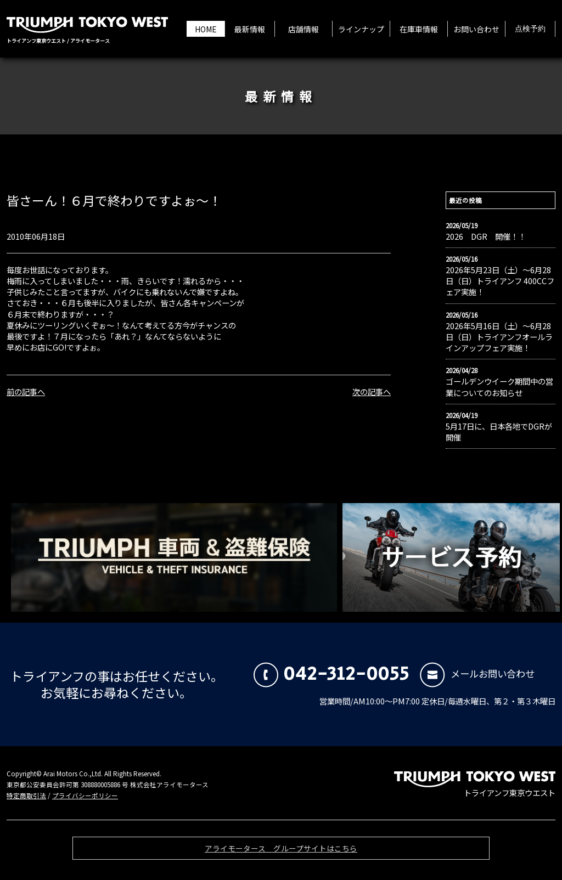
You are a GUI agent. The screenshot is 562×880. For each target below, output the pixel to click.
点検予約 (530, 29)
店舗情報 (303, 29)
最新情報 (249, 29)
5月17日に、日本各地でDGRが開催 (499, 432)
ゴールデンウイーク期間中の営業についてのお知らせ (499, 387)
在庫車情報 (419, 29)
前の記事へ (26, 391)
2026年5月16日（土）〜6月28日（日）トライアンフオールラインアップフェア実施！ (499, 336)
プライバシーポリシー (85, 795)
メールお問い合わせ (477, 673)
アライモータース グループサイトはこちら (281, 852)
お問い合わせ (476, 29)
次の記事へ (371, 391)
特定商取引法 (26, 795)
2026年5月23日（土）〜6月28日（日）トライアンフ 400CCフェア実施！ (500, 280)
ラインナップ (361, 29)
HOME (206, 29)
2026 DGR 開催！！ (486, 236)
